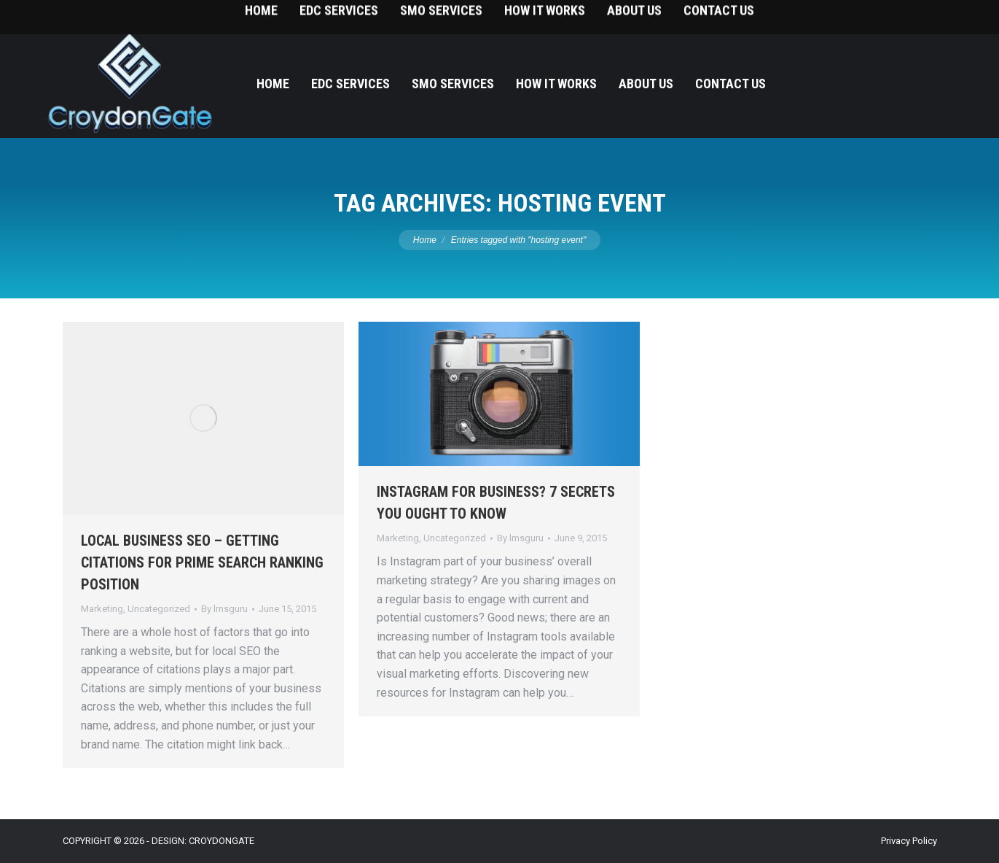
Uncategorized (159, 608)
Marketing (102, 608)
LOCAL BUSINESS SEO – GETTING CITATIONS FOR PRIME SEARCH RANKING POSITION (202, 562)
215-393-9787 (933, 14)
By (224, 608)
